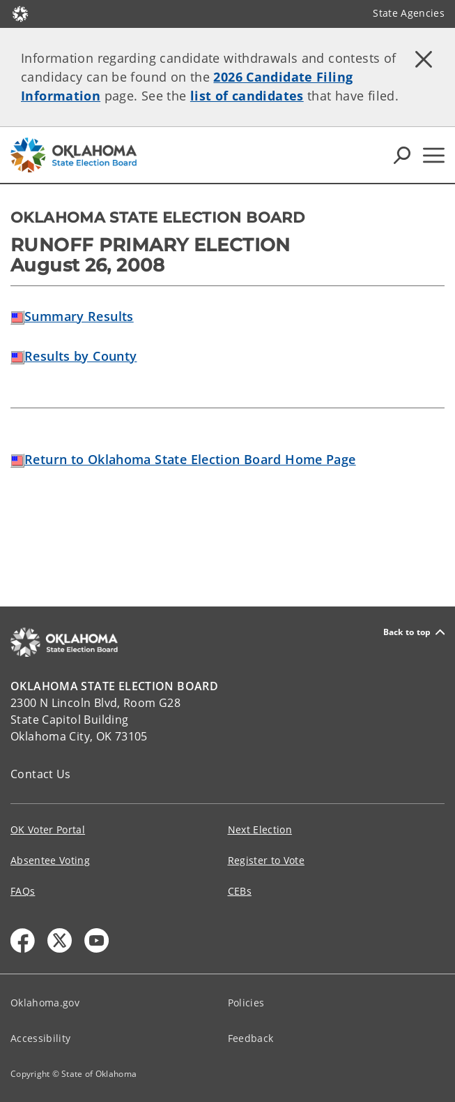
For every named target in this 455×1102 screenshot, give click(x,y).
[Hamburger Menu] (434, 155)
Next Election (260, 829)
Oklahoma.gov (44, 1002)
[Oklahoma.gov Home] (20, 13)
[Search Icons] (402, 155)
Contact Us (40, 774)
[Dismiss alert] (423, 59)
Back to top (414, 631)
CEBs (240, 891)
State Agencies (409, 13)
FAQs (22, 891)
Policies (246, 1002)
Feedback (251, 1038)
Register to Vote (266, 860)
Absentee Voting (50, 860)
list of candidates (247, 95)
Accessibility (40, 1038)
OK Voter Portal (47, 829)
